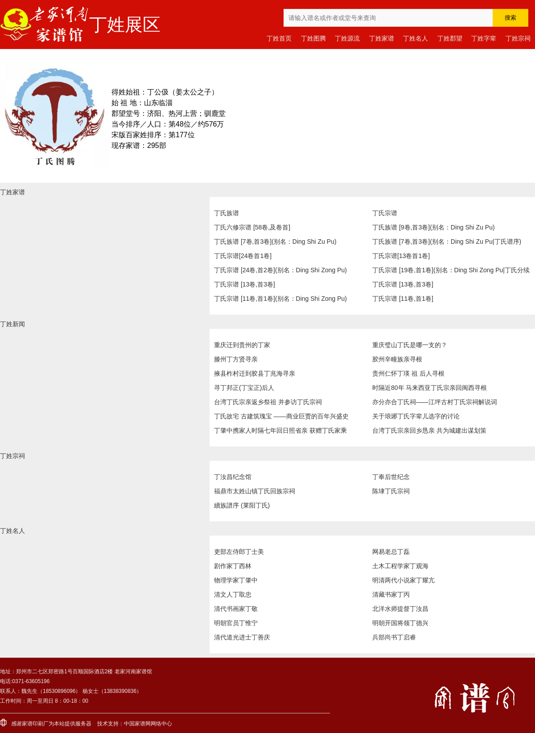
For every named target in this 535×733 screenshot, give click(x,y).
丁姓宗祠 (518, 38)
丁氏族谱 (226, 213)
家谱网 (143, 724)
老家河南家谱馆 (44, 24)
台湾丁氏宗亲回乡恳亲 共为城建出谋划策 (429, 430)
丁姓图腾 (313, 38)
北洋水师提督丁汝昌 (400, 608)
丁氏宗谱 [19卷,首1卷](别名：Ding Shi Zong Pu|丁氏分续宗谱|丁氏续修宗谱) (451, 271)
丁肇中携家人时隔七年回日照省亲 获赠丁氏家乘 (280, 430)
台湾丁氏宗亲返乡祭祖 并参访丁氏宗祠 (268, 401)
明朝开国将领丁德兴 (400, 623)
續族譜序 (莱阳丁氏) (242, 505)
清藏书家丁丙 (391, 594)
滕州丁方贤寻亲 (236, 359)
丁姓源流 (347, 38)
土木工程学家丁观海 (400, 565)
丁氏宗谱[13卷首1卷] (401, 255)
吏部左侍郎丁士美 (239, 551)
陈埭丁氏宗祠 (391, 491)
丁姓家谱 (381, 38)
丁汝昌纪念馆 (232, 476)
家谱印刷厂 (35, 724)
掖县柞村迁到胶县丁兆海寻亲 (254, 373)
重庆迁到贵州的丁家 (242, 344)
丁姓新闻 (12, 324)
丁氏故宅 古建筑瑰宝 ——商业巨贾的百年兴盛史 (281, 416)
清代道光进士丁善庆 (242, 637)
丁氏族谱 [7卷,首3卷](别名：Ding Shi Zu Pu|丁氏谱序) (446, 241)
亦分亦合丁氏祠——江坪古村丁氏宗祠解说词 (434, 401)
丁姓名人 (415, 38)
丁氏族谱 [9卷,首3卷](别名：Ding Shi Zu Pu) (433, 227)
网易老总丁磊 (391, 551)
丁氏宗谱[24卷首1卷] (243, 255)
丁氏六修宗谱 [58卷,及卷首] (252, 227)
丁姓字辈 (483, 38)
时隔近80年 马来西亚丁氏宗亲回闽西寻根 (429, 387)
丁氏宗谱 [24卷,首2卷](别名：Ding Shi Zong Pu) (280, 270)
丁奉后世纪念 (391, 476)
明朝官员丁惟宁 (236, 623)
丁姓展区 (124, 24)
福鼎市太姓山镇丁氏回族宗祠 (254, 491)
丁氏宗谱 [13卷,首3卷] (244, 284)
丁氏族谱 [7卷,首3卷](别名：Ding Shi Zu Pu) (275, 241)
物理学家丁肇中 (236, 580)
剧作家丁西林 (232, 565)
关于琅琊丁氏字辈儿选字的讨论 (416, 416)
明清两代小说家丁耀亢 (403, 580)
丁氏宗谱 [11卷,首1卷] (402, 298)
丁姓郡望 (449, 38)
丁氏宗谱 (384, 213)
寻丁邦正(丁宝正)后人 (244, 387)
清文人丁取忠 (232, 594)
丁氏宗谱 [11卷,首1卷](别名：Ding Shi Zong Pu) (280, 298)
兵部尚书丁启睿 (394, 637)
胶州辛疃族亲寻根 (397, 359)
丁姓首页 (279, 38)
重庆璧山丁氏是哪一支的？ (409, 344)
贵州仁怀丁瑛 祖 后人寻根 (408, 373)
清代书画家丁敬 (236, 608)
